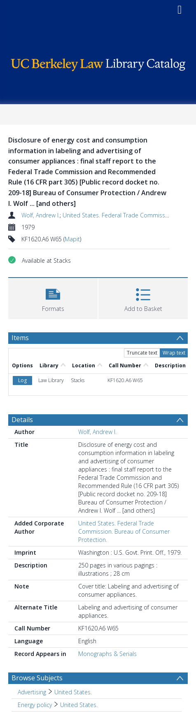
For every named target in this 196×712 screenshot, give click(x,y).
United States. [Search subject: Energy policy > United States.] (79, 705)
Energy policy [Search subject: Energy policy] (35, 705)
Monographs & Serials (107, 654)
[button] (53, 297)
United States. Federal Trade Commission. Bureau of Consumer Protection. (124, 531)
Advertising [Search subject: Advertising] (32, 692)
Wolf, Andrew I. (40, 215)
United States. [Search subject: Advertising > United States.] (73, 692)
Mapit (72, 239)
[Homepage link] (98, 62)
